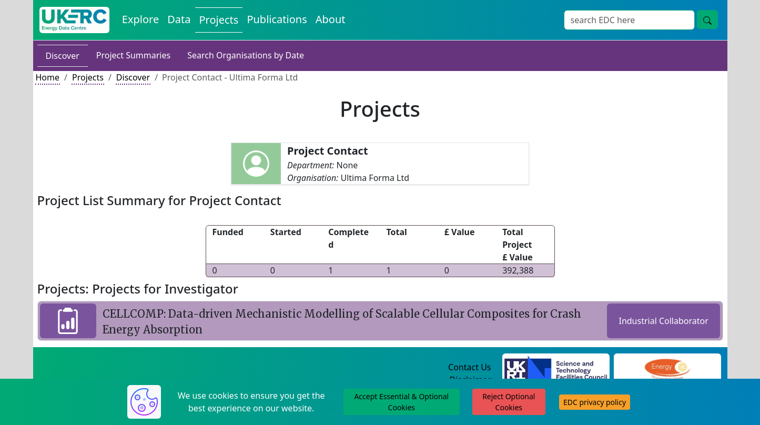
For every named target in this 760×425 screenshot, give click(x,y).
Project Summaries (133, 55)
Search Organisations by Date (245, 55)
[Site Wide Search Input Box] (629, 20)
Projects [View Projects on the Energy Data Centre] (219, 20)
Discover (62, 56)
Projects (88, 77)
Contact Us (469, 367)
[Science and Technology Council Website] (555, 367)
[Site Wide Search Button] (707, 19)
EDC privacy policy (594, 402)
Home (48, 77)
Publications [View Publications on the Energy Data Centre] (277, 19)
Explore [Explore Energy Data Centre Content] (140, 19)
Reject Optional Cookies (508, 401)
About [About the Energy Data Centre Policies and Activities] (331, 19)
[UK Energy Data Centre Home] (74, 20)
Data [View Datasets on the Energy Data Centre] (178, 19)
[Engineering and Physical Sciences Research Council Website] (667, 367)
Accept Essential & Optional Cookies (401, 401)
